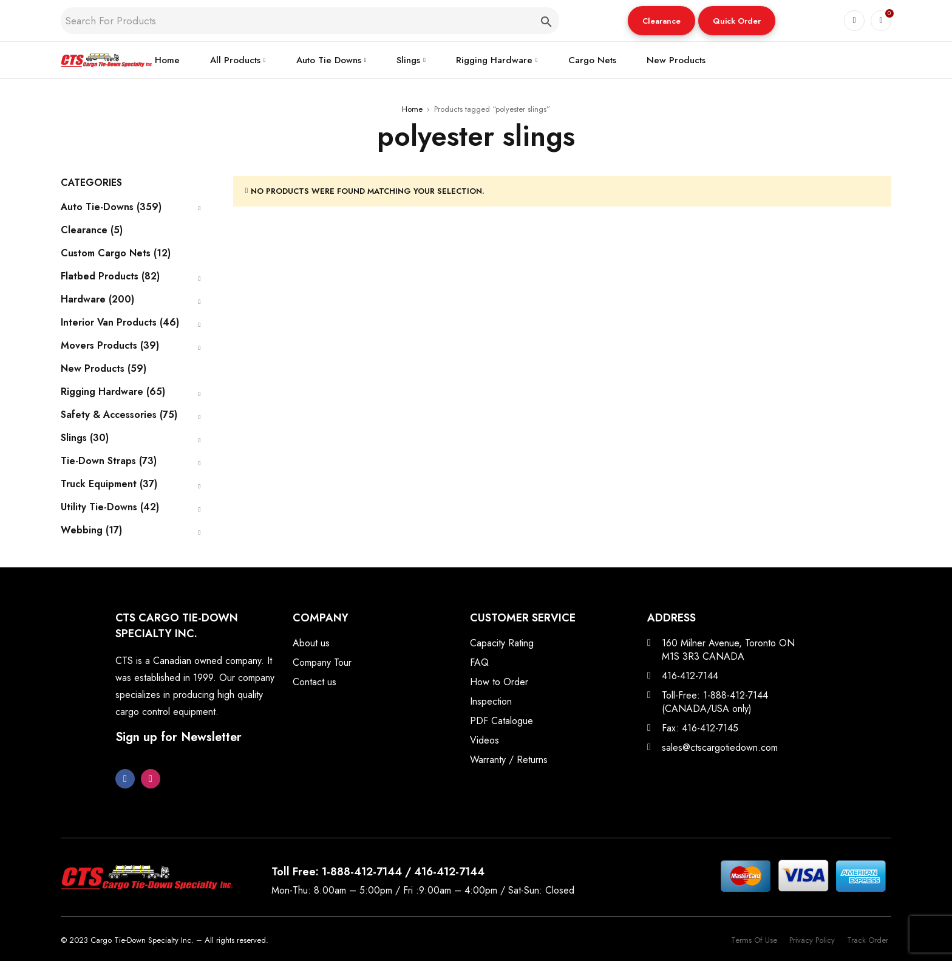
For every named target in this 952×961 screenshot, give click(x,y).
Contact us (314, 682)
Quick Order (737, 21)
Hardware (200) (97, 299)
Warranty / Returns (509, 760)
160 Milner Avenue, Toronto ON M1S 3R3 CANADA (728, 649)
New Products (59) (103, 368)
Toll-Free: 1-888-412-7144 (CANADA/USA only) (715, 702)
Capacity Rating (502, 643)
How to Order (499, 682)
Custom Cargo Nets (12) (116, 253)
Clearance (661, 21)
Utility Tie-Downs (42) (110, 507)
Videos (484, 740)
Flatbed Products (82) (110, 276)
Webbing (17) (91, 530)
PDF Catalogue (501, 721)
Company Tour (322, 662)
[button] (661, 20)
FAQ (479, 662)
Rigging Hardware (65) (113, 391)
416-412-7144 (690, 676)
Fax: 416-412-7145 (700, 728)
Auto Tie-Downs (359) (111, 207)
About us (311, 643)
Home (412, 109)
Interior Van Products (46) (120, 322)
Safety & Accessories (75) (119, 415)
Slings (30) (85, 438)
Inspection (491, 701)
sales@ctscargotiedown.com (720, 747)
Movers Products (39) (110, 345)
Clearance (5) (92, 230)
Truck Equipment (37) (109, 484)
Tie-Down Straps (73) (109, 461)
